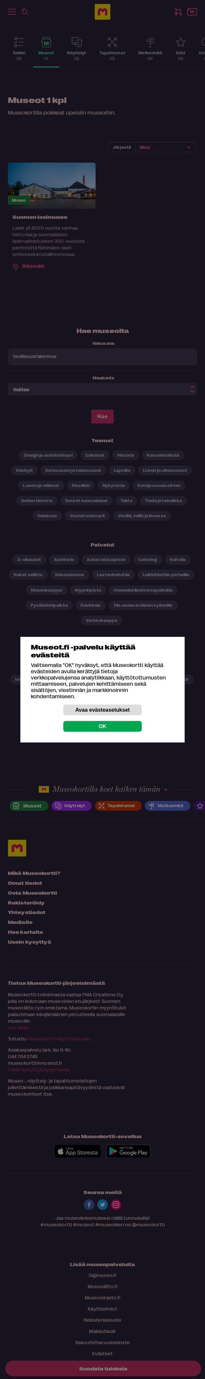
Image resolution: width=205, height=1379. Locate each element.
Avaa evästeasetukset (102, 709)
